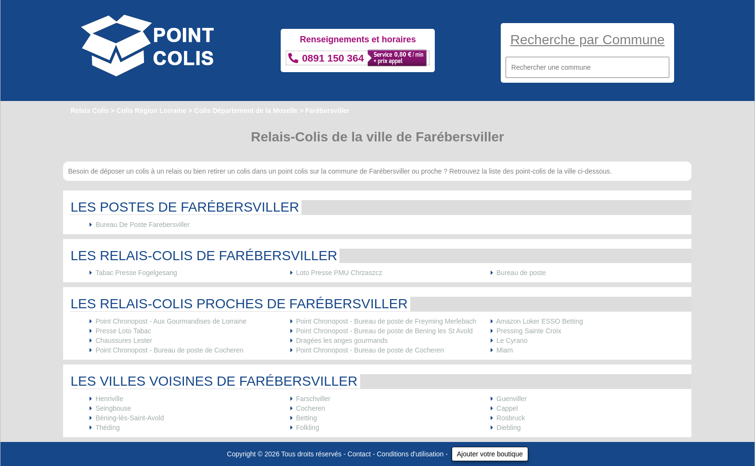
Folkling (307, 427)
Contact (359, 454)
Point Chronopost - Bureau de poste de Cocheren (169, 350)
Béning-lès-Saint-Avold (129, 418)
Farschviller (313, 399)
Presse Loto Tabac (123, 331)
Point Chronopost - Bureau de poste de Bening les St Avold (384, 331)
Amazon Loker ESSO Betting (539, 321)
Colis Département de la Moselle (246, 110)
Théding (107, 427)
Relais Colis (89, 110)
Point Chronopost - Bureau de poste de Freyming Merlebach (386, 321)
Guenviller (511, 399)
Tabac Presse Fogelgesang (136, 273)
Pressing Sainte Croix (528, 331)
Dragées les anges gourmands (342, 340)
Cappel (507, 408)
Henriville (109, 399)
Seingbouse (113, 408)
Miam (504, 350)
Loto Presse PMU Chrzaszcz (339, 273)
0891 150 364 (333, 57)
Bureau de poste (521, 273)
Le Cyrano (512, 340)
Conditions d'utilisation (410, 454)
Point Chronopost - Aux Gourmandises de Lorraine (171, 321)
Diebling (508, 427)
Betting (306, 418)
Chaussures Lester (123, 340)
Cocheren (310, 408)
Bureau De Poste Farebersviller (142, 224)
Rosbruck (510, 418)
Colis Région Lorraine (151, 110)
